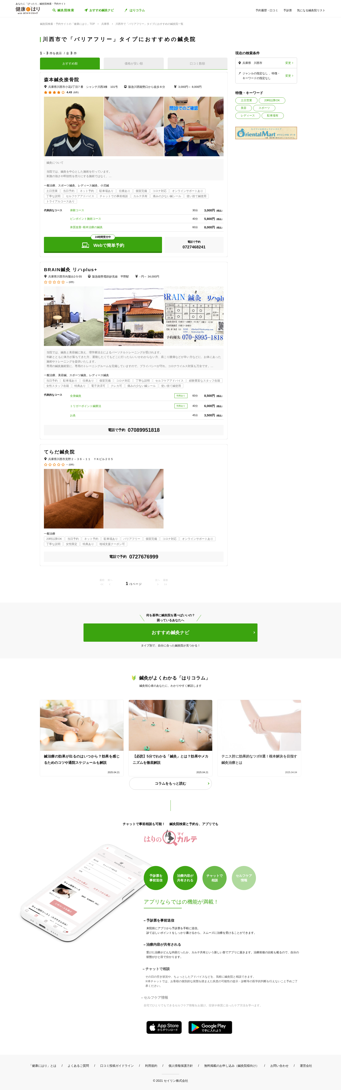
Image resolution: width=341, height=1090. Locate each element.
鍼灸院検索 (65, 10)
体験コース (77, 210)
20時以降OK (272, 100)
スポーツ (264, 108)
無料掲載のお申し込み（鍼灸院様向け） (231, 1065)
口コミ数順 (197, 63)
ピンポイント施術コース (85, 218)
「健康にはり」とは (42, 1065)
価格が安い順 (134, 63)
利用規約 (151, 1065)
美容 (243, 108)
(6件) (76, 92)
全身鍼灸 (75, 395)
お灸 (73, 415)
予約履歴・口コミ (267, 10)
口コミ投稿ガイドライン (117, 1065)
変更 (288, 62)
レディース (248, 115)
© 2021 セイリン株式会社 (170, 1080)
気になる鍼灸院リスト (311, 10)
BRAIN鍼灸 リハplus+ (70, 269)
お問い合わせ (279, 1065)
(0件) (71, 282)
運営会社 (306, 1065)
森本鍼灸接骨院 (61, 79)
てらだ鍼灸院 (59, 451)
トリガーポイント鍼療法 (85, 406)
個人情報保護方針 (181, 1065)
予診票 (287, 10)
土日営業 (246, 100)
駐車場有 (272, 115)
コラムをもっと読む (170, 783)
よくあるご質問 (78, 1065)
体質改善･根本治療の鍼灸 (86, 227)
